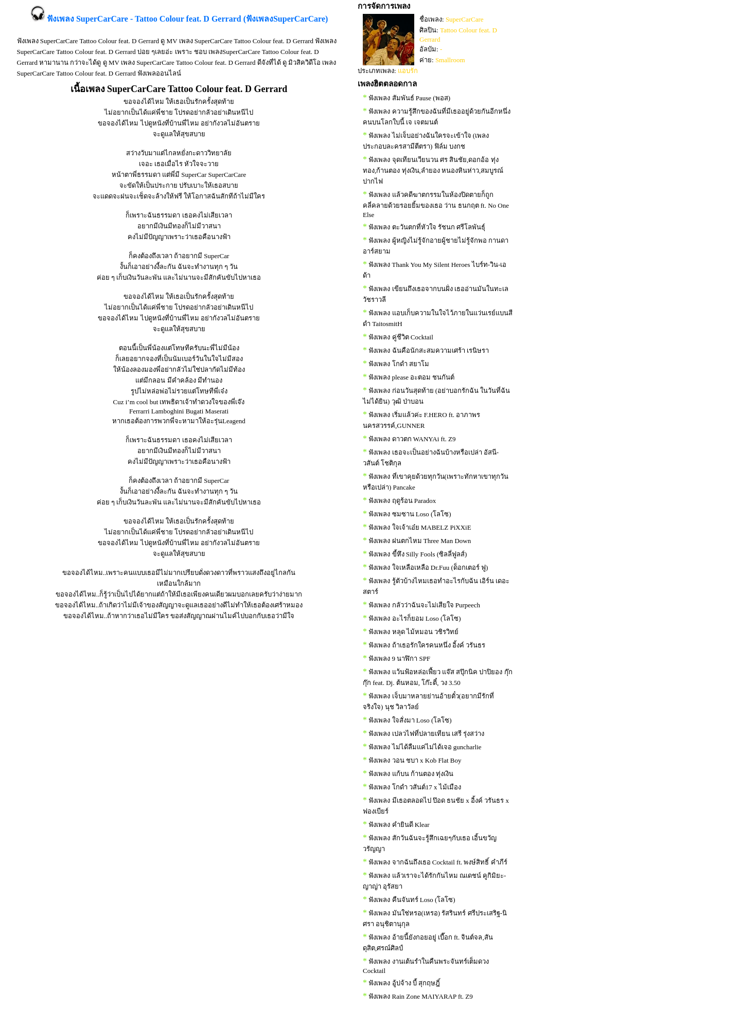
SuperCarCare (465, 19)
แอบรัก (408, 71)
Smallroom (450, 60)
